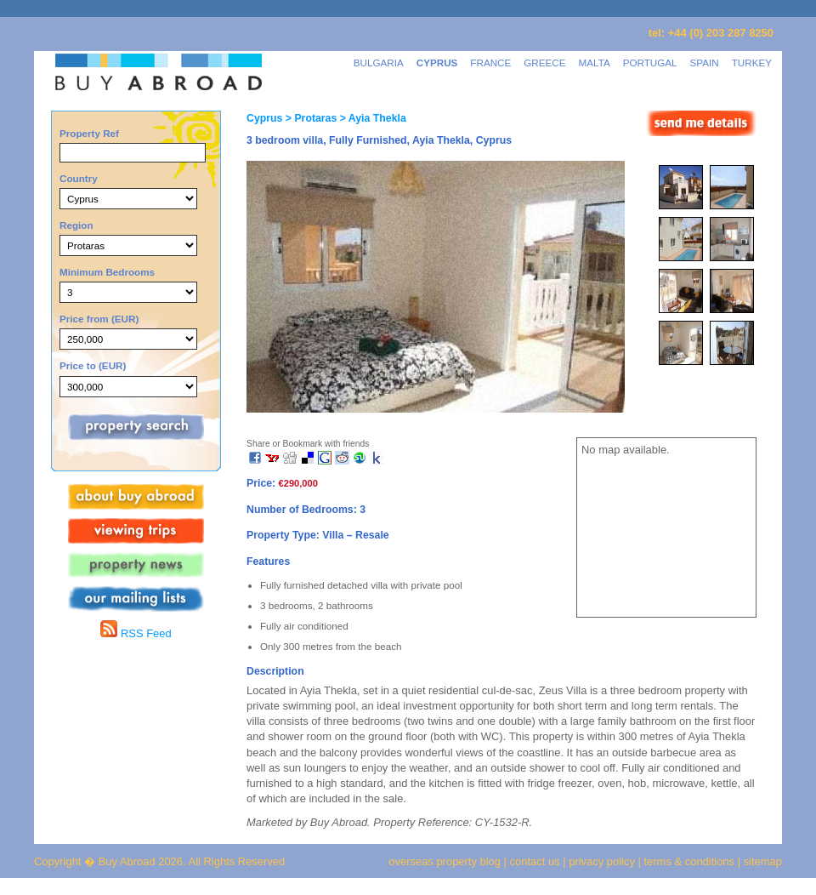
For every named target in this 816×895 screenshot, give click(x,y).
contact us (535, 861)
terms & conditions (691, 861)
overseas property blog (444, 861)
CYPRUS (437, 62)
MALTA (594, 62)
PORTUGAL (650, 62)
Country (79, 178)
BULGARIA (379, 62)
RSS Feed (135, 633)
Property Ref (89, 133)
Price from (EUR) (99, 318)
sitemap (761, 861)
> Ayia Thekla (371, 118)
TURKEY (752, 62)
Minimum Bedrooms (107, 271)
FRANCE (490, 62)
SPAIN (704, 62)
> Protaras (309, 118)
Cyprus (264, 118)
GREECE (544, 62)
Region (77, 225)
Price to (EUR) (93, 365)
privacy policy (602, 861)
